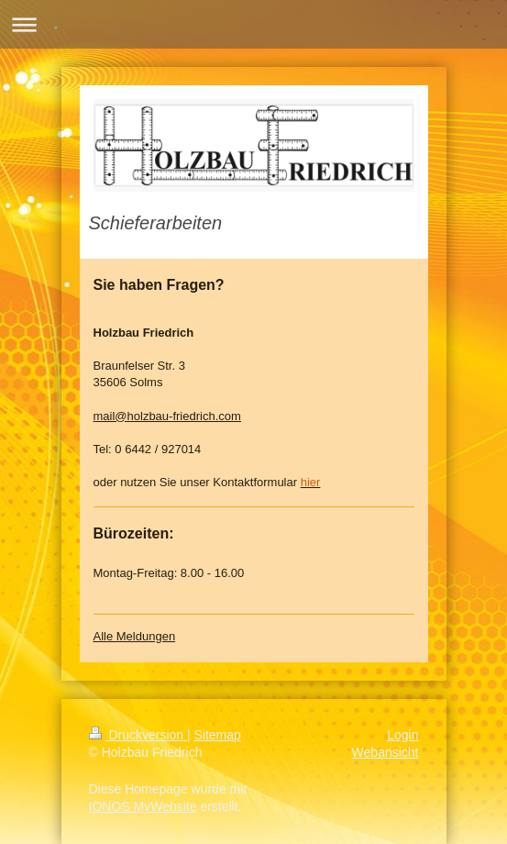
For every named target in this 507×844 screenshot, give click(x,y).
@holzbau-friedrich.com (177, 416)
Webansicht (385, 752)
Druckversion (138, 734)
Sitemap (217, 734)
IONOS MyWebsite (143, 806)
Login (402, 734)
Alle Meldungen (135, 636)
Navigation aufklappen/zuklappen (253, 24)
